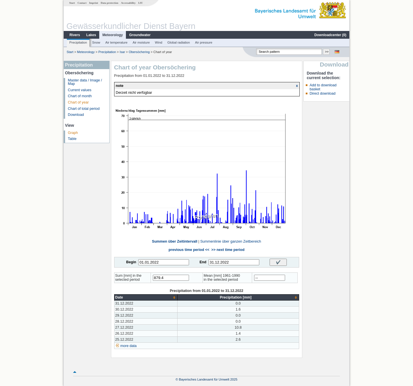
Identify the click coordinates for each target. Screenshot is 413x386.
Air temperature (116, 42)
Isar (122, 52)
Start (72, 2)
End (203, 262)
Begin (131, 262)
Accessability (128, 2)
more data (128, 346)
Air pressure (203, 42)
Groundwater (140, 35)
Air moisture (141, 42)
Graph (73, 133)
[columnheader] (145, 298)
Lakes (91, 35)
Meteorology (112, 35)
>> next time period (227, 250)
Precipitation (78, 42)
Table (72, 139)
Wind (158, 42)
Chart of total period (84, 109)
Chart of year (78, 102)
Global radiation (178, 42)
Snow (96, 42)
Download (76, 115)
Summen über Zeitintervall (174, 241)
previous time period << (189, 250)
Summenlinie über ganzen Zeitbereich (230, 241)
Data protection (109, 2)
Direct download (322, 93)
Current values (79, 90)
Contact (81, 2)
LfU (140, 2)
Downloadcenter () (330, 35)
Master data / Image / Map (85, 82)
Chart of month (80, 96)
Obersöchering (139, 52)
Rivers (74, 35)
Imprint (93, 2)
